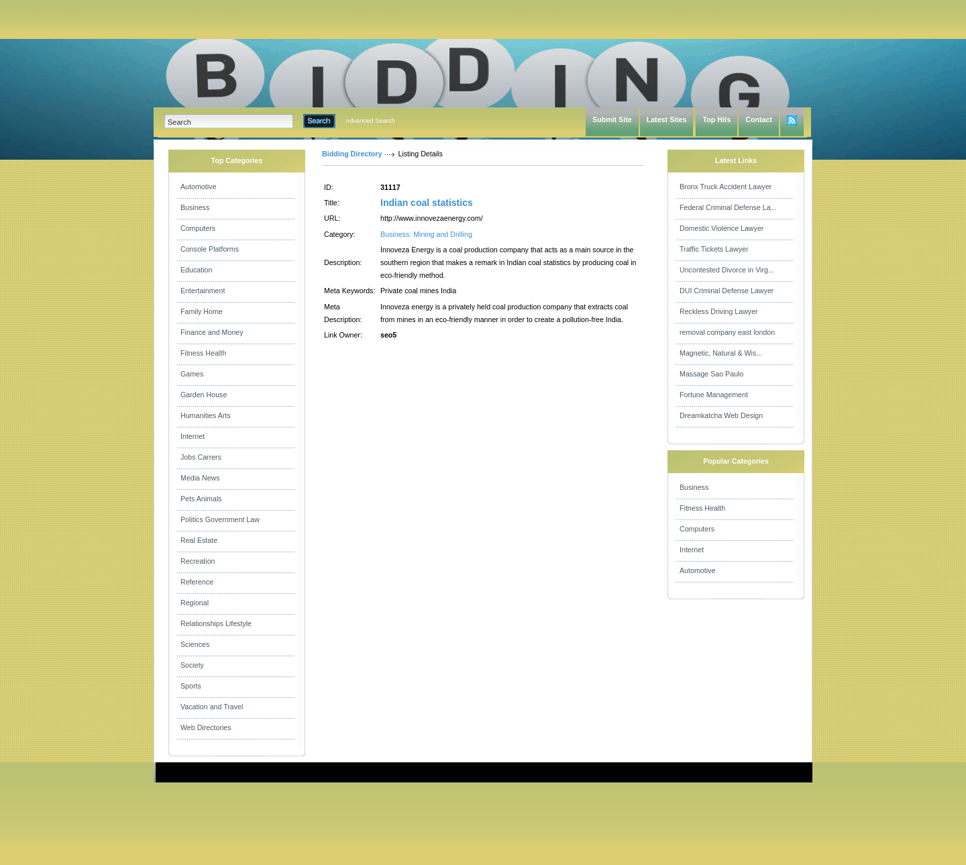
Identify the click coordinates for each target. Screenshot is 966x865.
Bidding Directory (352, 154)
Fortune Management (714, 395)
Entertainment (202, 291)
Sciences (194, 644)
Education (196, 270)
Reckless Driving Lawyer (719, 311)
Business (194, 207)
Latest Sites (667, 119)
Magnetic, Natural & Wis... (721, 353)
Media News (200, 478)
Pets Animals (201, 499)
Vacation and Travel (211, 707)
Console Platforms (209, 249)
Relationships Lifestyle (216, 623)
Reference (196, 582)
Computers (197, 228)
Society (192, 665)
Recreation (197, 561)
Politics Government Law (220, 519)
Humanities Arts (205, 415)
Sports (190, 686)
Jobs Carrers (200, 457)
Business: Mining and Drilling (426, 234)
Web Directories (205, 727)
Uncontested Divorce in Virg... (727, 270)
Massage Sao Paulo (711, 374)
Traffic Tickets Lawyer (714, 249)
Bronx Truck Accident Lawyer (725, 187)
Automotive (198, 187)
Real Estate (198, 540)
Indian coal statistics (426, 202)
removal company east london (727, 332)
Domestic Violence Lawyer (721, 228)
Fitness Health (203, 353)
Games (191, 374)
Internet (192, 436)
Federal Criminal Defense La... (728, 207)
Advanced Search (370, 120)
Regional (194, 603)
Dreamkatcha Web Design (721, 415)
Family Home (201, 311)
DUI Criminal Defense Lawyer (726, 291)
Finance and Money (212, 332)
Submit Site (612, 119)
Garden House (203, 395)
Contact (758, 119)
